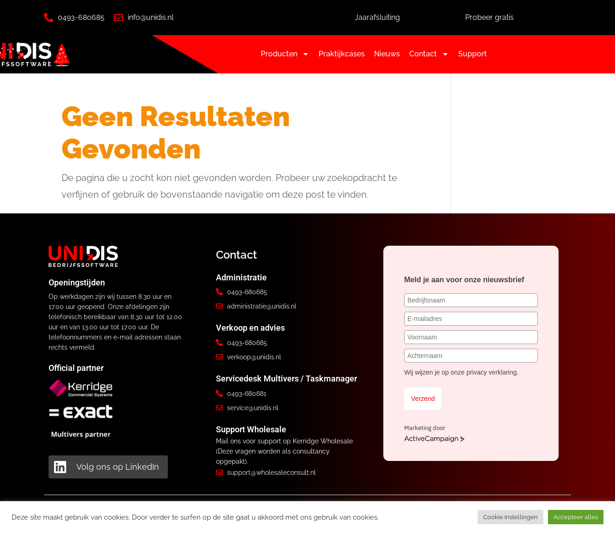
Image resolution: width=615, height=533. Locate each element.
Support (472, 53)
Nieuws (387, 53)
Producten (285, 54)
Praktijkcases (342, 53)
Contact (429, 54)
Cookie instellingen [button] (510, 517)
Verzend (423, 398)
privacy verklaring (492, 372)
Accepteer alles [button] (576, 517)
